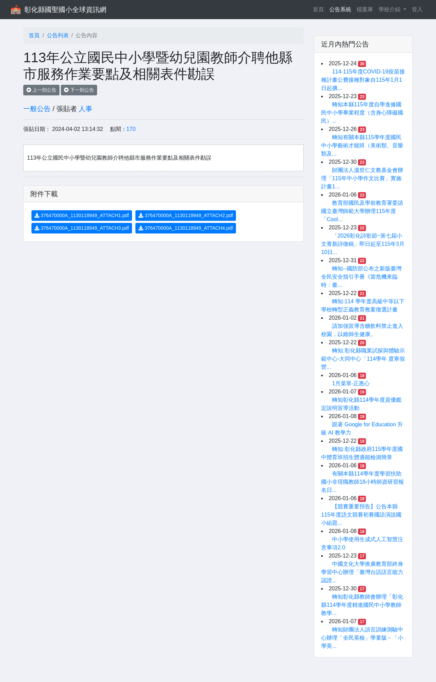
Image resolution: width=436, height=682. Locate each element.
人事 (85, 108)
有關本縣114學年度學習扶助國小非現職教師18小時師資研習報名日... (362, 482)
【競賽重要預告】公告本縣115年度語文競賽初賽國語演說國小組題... (361, 515)
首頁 (320, 8)
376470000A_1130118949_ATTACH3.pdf (82, 228)
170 (131, 129)
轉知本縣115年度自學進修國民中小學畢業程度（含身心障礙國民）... (362, 113)
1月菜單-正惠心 (351, 383)
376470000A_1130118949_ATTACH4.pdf (185, 228)
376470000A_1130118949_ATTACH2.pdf (185, 215)
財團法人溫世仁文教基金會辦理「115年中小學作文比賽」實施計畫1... (362, 178)
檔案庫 (365, 9)
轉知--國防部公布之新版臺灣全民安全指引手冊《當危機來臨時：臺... (361, 277)
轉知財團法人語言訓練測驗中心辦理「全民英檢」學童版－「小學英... (362, 638)
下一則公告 (79, 90)
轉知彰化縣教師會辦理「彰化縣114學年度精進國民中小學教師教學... (362, 605)
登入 (417, 9)
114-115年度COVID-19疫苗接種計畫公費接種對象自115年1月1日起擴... (363, 80)
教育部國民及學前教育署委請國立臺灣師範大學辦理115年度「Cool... (362, 211)
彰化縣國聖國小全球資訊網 (65, 9)
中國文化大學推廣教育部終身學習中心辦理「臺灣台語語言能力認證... (362, 572)
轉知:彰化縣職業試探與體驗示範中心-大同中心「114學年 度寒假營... (363, 359)
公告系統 (340, 9)
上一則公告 (41, 90)
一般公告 (37, 108)
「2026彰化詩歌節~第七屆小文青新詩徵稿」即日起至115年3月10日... (363, 244)
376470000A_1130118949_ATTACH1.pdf (82, 215)
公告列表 (58, 35)
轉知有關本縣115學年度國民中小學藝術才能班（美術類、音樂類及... (362, 145)
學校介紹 (390, 9)
